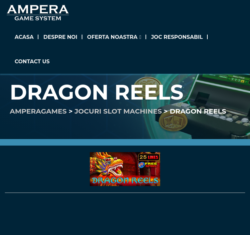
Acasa (24, 37)
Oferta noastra (112, 37)
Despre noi (60, 37)
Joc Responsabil (177, 37)
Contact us (32, 61)
